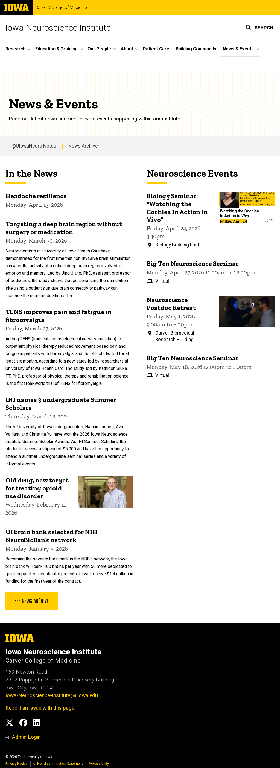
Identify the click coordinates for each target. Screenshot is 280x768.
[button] (259, 27)
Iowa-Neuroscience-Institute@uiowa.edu (51, 695)
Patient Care (156, 48)
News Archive (83, 146)
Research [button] (15, 48)
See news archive (31, 600)
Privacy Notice (16, 763)
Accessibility (99, 763)
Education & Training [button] (56, 48)
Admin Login (26, 737)
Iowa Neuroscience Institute (58, 27)
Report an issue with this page (39, 708)
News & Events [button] (238, 48)
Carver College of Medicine (61, 7)
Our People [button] (99, 48)
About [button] (127, 48)
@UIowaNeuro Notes (33, 146)
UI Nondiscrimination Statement (58, 763)
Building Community (196, 48)
